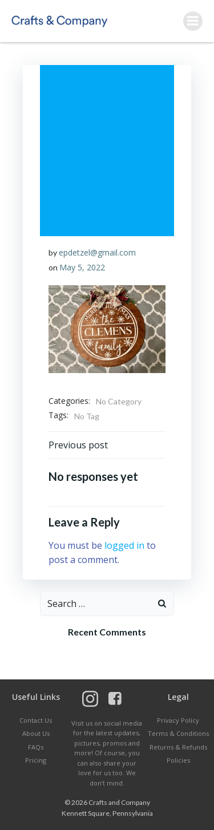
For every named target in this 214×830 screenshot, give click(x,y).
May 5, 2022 (82, 267)
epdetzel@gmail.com (97, 252)
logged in (124, 545)
